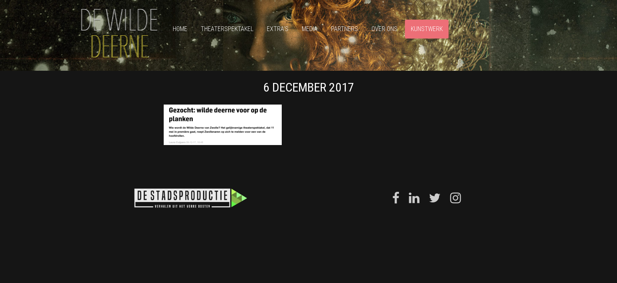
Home (180, 29)
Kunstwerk (427, 29)
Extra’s (277, 29)
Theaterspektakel (227, 29)
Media (310, 29)
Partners (344, 29)
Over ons (384, 29)
